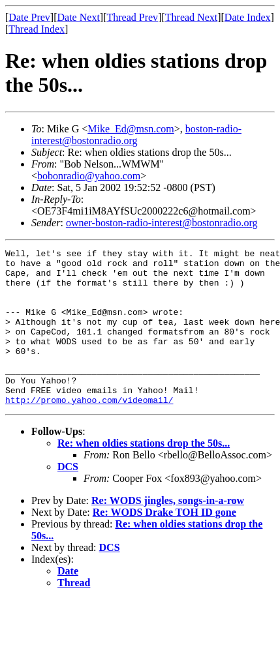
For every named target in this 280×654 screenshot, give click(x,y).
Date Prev (29, 17)
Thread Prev (132, 17)
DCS (67, 497)
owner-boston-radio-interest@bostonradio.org (162, 222)
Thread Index (36, 29)
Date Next (78, 17)
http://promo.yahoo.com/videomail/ (89, 431)
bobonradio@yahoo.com (88, 175)
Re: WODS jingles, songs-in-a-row (167, 531)
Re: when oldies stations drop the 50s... (143, 474)
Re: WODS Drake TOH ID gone (164, 543)
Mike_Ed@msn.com (130, 128)
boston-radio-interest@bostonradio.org (136, 134)
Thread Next (191, 17)
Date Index (248, 17)
